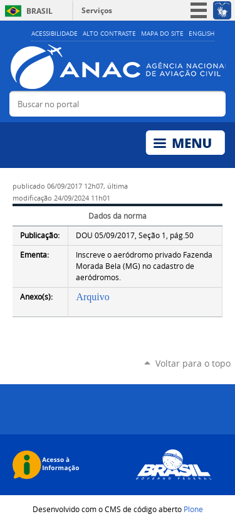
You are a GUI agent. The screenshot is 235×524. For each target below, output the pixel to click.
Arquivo (92, 296)
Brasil (39, 11)
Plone (193, 509)
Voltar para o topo (193, 363)
